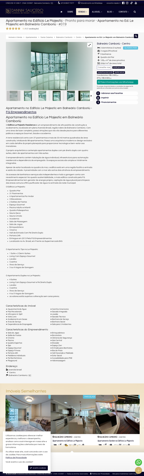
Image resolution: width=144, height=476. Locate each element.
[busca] (135, 11)
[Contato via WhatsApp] (138, 462)
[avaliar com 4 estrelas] (16, 28)
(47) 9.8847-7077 (117, 134)
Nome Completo (105, 178)
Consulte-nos (104, 67)
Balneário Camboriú (108, 43)
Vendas (82, 11)
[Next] (137, 420)
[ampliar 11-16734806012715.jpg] (37, 66)
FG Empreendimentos (21, 112)
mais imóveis (117, 142)
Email (100, 188)
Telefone (102, 197)
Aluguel (97, 11)
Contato (124, 11)
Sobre (70, 11)
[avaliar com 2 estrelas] (10, 28)
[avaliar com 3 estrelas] (13, 28)
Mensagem (103, 163)
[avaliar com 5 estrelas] (19, 28)
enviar (131, 207)
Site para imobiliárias (120, 474)
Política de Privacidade (101, 474)
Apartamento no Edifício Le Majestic (35, 20)
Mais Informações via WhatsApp (116, 82)
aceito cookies (38, 468)
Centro (126, 43)
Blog (110, 11)
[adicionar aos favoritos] (90, 441)
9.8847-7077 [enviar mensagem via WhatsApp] (67, 3)
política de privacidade (107, 212)
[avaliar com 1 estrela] (7, 28)
